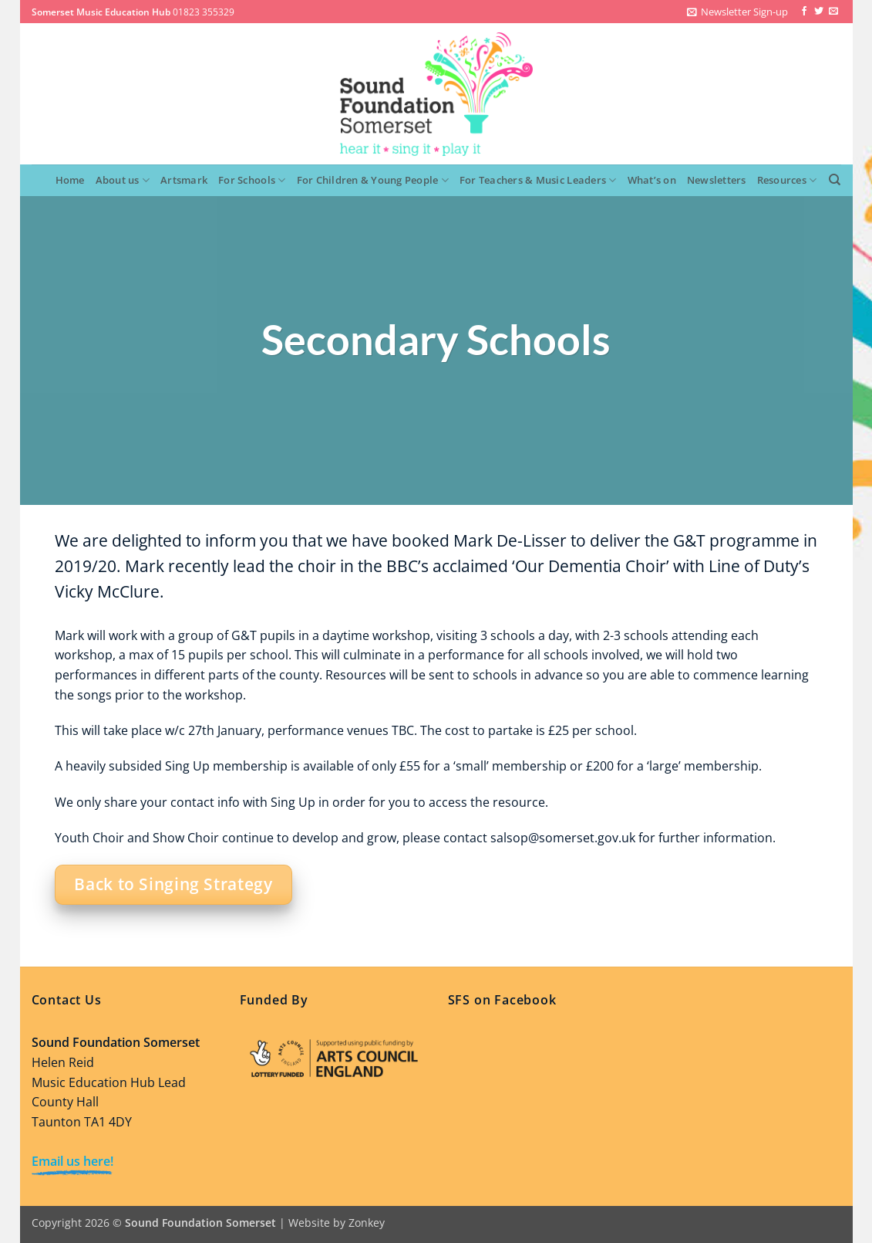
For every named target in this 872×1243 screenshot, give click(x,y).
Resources (787, 180)
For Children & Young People (373, 180)
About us (123, 180)
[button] (737, 11)
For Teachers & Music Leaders (538, 180)
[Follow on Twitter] (818, 11)
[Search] (834, 180)
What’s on (652, 180)
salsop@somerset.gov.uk (562, 837)
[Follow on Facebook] (804, 11)
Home (70, 180)
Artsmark (183, 180)
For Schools (251, 180)
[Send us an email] (833, 11)
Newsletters (716, 180)
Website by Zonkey (336, 1222)
